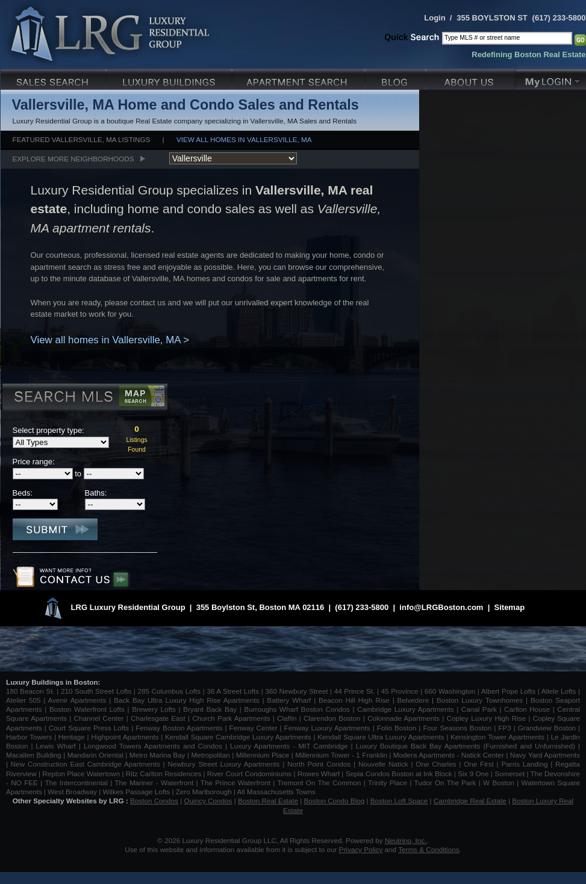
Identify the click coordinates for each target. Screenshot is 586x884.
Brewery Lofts (154, 709)
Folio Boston (397, 728)
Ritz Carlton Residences (163, 773)
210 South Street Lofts (96, 691)
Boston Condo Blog (334, 801)
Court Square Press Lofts (89, 728)
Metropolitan (211, 755)
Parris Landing (524, 764)
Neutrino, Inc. (406, 840)
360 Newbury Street (296, 691)
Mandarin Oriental (95, 755)
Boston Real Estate (268, 801)
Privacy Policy (361, 849)
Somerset (509, 773)
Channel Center (99, 718)
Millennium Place (263, 755)
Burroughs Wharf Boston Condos (297, 709)
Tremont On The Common (319, 782)
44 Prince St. (354, 691)
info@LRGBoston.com (441, 607)
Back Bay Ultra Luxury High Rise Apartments (186, 700)
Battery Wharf (289, 700)
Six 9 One (473, 773)
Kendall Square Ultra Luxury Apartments (380, 737)
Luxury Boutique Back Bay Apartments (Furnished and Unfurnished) (465, 746)
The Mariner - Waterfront (153, 782)
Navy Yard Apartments (545, 755)
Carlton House (527, 709)
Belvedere (413, 700)
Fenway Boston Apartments (179, 728)
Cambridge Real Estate (470, 801)
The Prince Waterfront (235, 782)
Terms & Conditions (428, 849)
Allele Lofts (558, 691)
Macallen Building (33, 755)
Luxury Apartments (299, 78)
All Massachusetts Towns (276, 791)
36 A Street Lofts (233, 691)
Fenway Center (253, 728)
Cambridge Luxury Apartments (405, 709)
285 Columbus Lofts (169, 691)
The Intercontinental (76, 782)
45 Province (400, 691)
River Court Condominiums (249, 773)
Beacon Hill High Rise (354, 700)
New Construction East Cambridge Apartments (85, 764)
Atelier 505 (24, 700)
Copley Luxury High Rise (486, 718)
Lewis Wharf (56, 746)
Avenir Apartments (77, 700)
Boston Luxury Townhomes (480, 700)
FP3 (505, 728)
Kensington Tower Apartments (497, 737)
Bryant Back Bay (210, 709)
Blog (396, 78)
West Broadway (72, 791)
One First (479, 764)
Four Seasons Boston (458, 728)
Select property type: (48, 430)
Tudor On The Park (445, 782)
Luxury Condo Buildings (170, 78)
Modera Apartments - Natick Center (448, 755)
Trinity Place (389, 782)
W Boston (500, 782)
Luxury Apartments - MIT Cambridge (289, 746)
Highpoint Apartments (126, 737)
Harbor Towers (29, 737)
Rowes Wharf (319, 773)
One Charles (436, 764)
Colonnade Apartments (403, 718)
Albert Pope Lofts (508, 691)
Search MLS (84, 398)
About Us (471, 78)
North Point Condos (319, 764)
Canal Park (479, 709)
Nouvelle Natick (383, 764)
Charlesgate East (158, 718)
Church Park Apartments (231, 718)
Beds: (23, 492)
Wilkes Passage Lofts (136, 791)
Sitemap (509, 607)
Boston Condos (154, 801)
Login (434, 17)
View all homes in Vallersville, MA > (110, 340)
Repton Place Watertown (81, 773)
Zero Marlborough (204, 791)
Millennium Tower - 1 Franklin (341, 755)
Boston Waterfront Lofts (87, 709)
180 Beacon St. (30, 691)
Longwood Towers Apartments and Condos (153, 746)
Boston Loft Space (399, 801)
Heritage (71, 737)
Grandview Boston (547, 728)
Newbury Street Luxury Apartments (223, 764)
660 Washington (450, 691)
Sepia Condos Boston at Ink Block (399, 773)
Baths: (96, 492)
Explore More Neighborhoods (73, 159)
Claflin (288, 718)
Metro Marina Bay (157, 755)
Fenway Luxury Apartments (327, 728)
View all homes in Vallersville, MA (244, 139)
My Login (551, 78)
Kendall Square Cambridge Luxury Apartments (239, 737)
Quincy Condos (208, 801)
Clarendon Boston (332, 718)
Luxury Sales (54, 78)
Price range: (34, 461)
